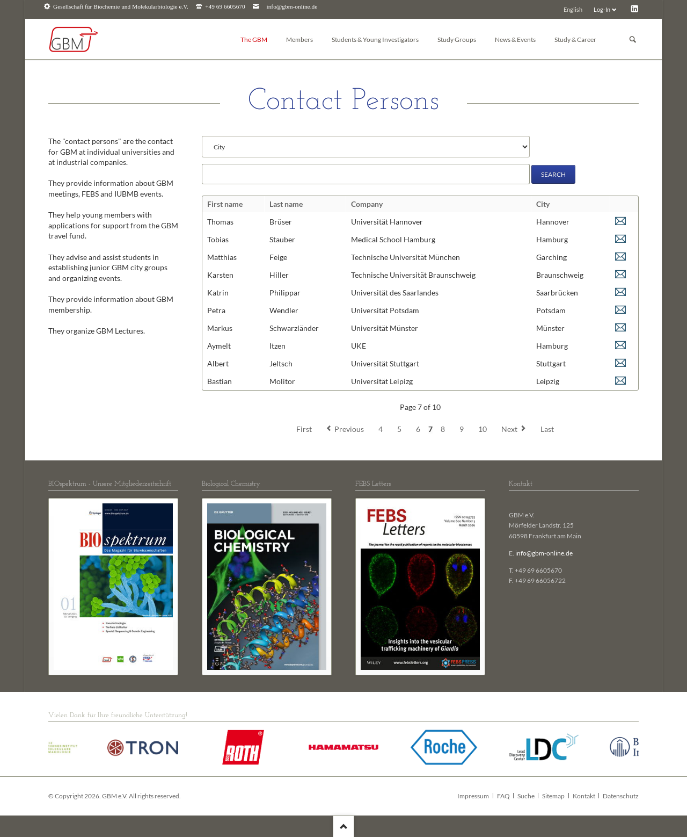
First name (225, 203)
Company (367, 203)
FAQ (503, 796)
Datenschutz (621, 796)
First (304, 429)
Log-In (602, 9)
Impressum (473, 796)
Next (509, 429)
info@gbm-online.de (292, 7)
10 (482, 429)
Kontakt (584, 796)
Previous (349, 429)
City (543, 203)
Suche (526, 796)
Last (547, 429)
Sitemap (553, 796)
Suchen (633, 39)
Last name (286, 203)
